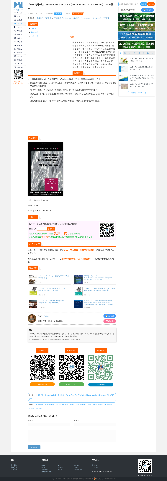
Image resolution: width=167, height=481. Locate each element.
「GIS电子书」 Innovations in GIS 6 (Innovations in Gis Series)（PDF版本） (82, 18)
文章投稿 (95, 467)
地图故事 (18, 53)
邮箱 (76, 420)
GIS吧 (43, 467)
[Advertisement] (50, 56)
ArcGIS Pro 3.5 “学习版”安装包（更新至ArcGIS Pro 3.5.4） (141, 85)
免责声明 (14, 469)
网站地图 (75, 479)
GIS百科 (18, 42)
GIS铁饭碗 (18, 67)
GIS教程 (18, 34)
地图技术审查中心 (47, 472)
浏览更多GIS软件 (136, 93)
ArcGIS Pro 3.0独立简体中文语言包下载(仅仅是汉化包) (141, 60)
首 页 (18, 13)
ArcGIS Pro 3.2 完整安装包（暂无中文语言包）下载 (141, 68)
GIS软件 (18, 45)
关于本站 (14, 465)
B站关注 (110, 321)
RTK (59, 465)
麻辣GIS (40, 18)
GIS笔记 (18, 16)
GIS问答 (18, 56)
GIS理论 (18, 31)
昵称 (30, 420)
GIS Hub (76, 465)
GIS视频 (18, 20)
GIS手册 (18, 27)
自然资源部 (45, 469)
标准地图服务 (78, 469)
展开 (73, 37)
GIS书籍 (18, 23)
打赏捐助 (95, 465)
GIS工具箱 (18, 63)
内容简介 (35, 28)
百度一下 (143, 4)
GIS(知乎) (77, 467)
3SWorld (60, 467)
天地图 (60, 469)
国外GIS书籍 (78, 14)
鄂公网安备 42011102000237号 (105, 479)
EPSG (43, 465)
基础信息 (35, 32)
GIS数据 (18, 38)
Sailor (46, 316)
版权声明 (14, 467)
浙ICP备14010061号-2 (86, 479)
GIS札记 (18, 60)
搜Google (151, 4)
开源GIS (18, 49)
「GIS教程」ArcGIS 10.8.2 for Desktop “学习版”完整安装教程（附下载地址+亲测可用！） (142, 78)
